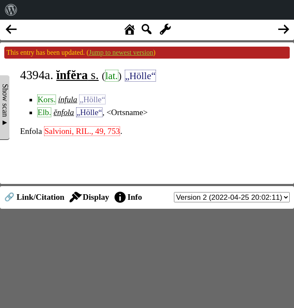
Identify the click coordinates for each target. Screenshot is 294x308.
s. (77, 75)
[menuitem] (11, 10)
